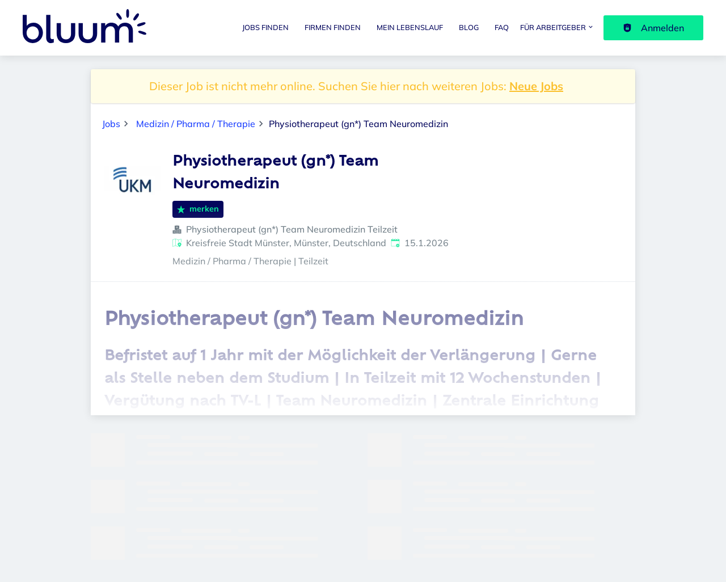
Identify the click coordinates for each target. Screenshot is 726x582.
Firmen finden (333, 27)
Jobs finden (265, 27)
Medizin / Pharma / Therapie (195, 123)
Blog (469, 27)
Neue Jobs (536, 86)
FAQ (502, 27)
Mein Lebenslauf (410, 27)
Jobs (111, 123)
